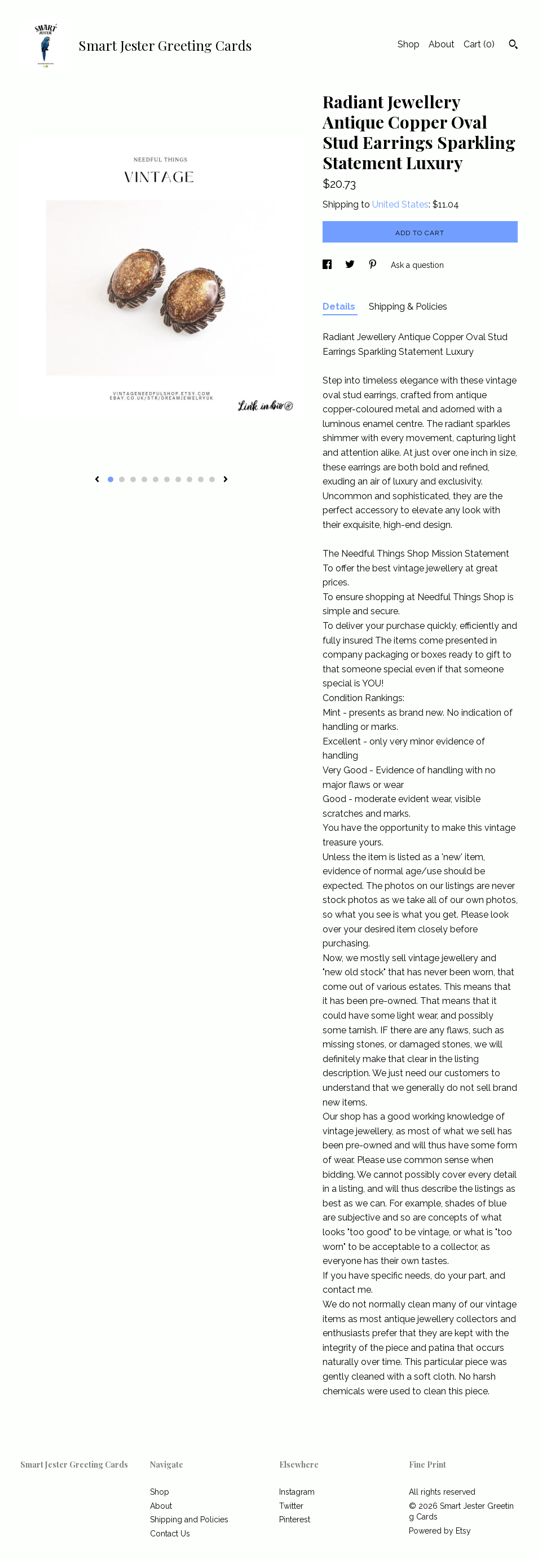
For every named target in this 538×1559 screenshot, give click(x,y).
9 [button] (201, 479)
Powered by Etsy (440, 1530)
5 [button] (155, 479)
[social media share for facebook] (328, 265)
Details (340, 306)
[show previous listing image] (97, 480)
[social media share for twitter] (351, 265)
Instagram (297, 1491)
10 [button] (212, 479)
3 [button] (133, 479)
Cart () (479, 44)
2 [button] (122, 479)
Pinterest (294, 1519)
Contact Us (170, 1533)
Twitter (291, 1505)
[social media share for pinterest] (374, 265)
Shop (409, 44)
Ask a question (417, 265)
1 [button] (110, 479)
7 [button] (178, 479)
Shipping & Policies (408, 306)
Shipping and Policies (189, 1519)
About (442, 44)
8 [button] (189, 479)
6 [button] (167, 479)
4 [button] (144, 479)
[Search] (513, 45)
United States (400, 204)
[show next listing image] (225, 480)
